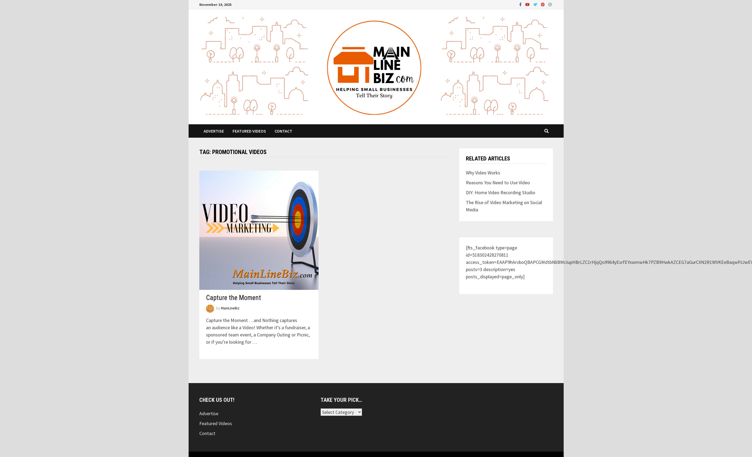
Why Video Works (483, 173)
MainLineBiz (230, 308)
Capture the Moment (233, 298)
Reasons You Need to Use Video (498, 182)
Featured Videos (249, 131)
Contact (283, 131)
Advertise (214, 131)
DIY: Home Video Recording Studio (500, 192)
